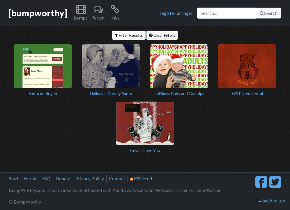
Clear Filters (162, 35)
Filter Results (129, 35)
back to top (272, 200)
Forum (30, 178)
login (187, 13)
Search (268, 13)
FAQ (46, 178)
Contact (117, 178)
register (168, 13)
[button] (81, 13)
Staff (14, 178)
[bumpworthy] (38, 13)
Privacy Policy (89, 178)
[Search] (226, 13)
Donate (63, 178)
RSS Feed (141, 178)
